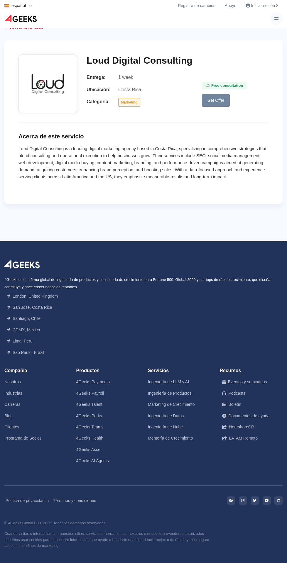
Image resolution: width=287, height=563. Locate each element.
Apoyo (231, 5)
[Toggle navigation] (276, 18)
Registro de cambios (196, 5)
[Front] (22, 263)
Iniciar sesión (262, 5)
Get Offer (215, 100)
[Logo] (20, 18)
